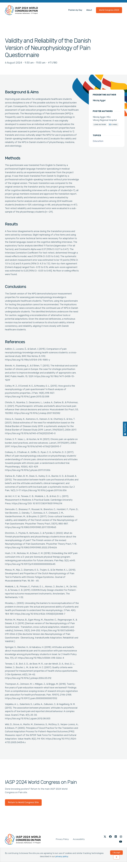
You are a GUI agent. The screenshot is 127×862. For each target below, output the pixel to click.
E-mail (114, 124)
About (89, 10)
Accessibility (79, 839)
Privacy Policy (62, 839)
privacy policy (61, 856)
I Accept (116, 852)
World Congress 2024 (109, 10)
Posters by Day (75, 10)
